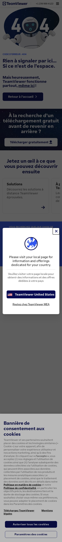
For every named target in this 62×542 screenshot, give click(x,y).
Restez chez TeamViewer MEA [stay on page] (31, 304)
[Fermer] (56, 231)
